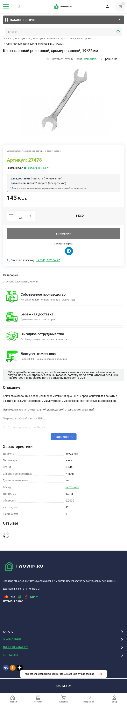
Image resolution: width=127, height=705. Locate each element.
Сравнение (108, 59)
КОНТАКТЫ (10, 654)
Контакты (34, 588)
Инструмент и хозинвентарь (49, 38)
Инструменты (22, 38)
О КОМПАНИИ (12, 639)
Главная (7, 38)
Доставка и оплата (13, 588)
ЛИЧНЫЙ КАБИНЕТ (15, 647)
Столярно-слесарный (79, 38)
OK (100, 674)
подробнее (63, 437)
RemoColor (72, 487)
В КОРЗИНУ (63, 233)
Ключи (34, 281)
